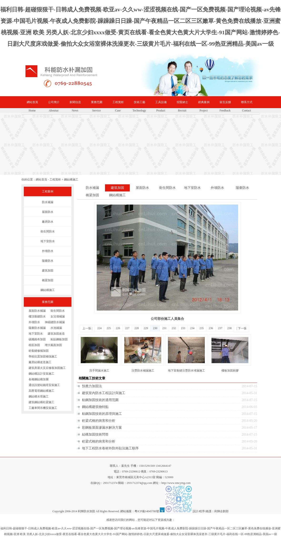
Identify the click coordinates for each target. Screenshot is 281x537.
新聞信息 (75, 102)
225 (108, 328)
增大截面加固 (53, 345)
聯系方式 (246, 102)
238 (229, 328)
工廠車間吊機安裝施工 (43, 408)
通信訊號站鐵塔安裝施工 (44, 385)
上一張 (86, 328)
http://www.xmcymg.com (176, 483)
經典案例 (204, 102)
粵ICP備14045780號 (147, 511)
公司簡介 (54, 102)
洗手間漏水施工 (99, 370)
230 (155, 328)
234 (192, 328)
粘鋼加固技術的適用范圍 (100, 400)
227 (127, 328)
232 (173, 328)
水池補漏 (56, 328)
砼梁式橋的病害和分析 (98, 420)
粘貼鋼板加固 (59, 339)
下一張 (242, 328)
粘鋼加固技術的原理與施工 (102, 414)
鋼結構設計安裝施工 (41, 373)
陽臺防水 (47, 260)
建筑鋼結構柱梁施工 (41, 402)
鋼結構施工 (71, 179)
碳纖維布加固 (37, 339)
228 (136, 328)
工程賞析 (118, 102)
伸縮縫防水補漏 (55, 322)
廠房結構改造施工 (40, 362)
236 (211, 328)
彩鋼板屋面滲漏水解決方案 (102, 427)
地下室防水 (47, 241)
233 (183, 328)
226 (118, 328)
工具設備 (161, 102)
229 (146, 328)
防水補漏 (47, 202)
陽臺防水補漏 (37, 328)
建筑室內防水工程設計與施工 (103, 393)
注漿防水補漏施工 (142, 370)
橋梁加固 (47, 280)
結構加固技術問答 (95, 434)
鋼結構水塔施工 (39, 396)
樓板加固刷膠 (230, 370)
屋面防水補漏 (37, 310)
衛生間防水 (47, 231)
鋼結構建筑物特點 (95, 407)
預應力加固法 (92, 386)
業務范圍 (96, 102)
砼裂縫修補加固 (39, 350)
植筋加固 (34, 345)
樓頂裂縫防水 (37, 316)
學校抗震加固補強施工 (43, 356)
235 (201, 328)
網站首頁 (32, 102)
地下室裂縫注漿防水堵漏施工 (186, 370)
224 (99, 328)
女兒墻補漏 (57, 316)
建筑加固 (47, 270)
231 (164, 328)
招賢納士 (182, 102)
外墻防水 (47, 251)
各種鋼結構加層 (39, 379)
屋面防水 (47, 212)
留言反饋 (225, 102)
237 (220, 328)
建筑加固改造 (56, 333)
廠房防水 (47, 221)
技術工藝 (139, 102)
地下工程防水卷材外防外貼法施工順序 (110, 448)
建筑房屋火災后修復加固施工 (47, 368)
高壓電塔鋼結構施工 (41, 390)
